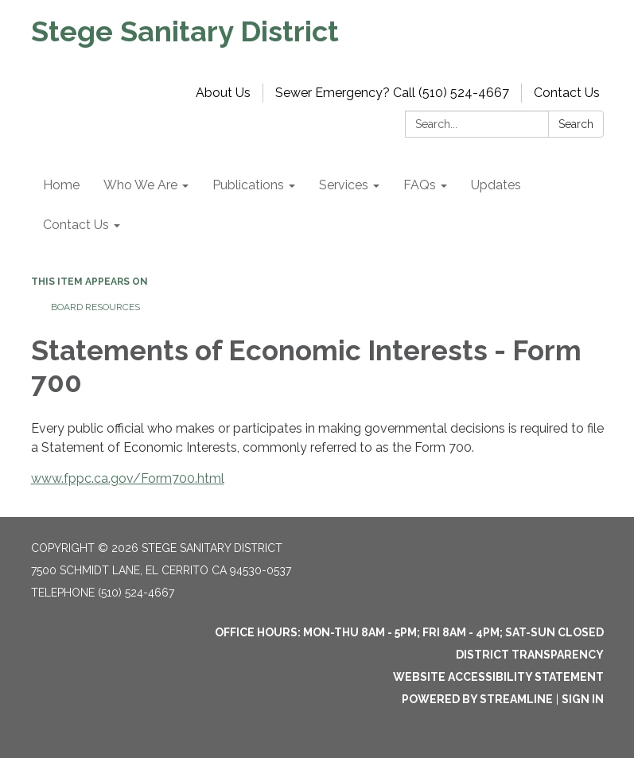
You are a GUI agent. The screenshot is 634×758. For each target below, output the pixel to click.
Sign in (583, 699)
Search (575, 124)
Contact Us (567, 92)
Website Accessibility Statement (498, 677)
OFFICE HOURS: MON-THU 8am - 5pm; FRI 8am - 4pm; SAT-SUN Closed (409, 632)
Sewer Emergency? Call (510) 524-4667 (392, 92)
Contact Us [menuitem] (76, 224)
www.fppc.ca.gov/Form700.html (127, 478)
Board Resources (95, 307)
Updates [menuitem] (496, 184)
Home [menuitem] (61, 184)
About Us (223, 92)
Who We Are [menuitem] (140, 184)
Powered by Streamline (477, 699)
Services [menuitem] (343, 184)
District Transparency (530, 654)
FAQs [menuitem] (419, 184)
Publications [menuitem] (248, 184)
